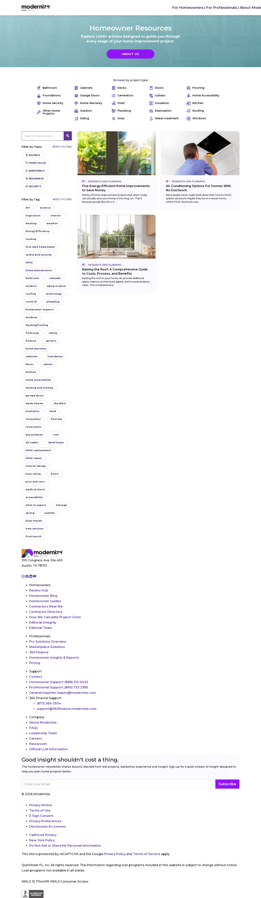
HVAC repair (34, 458)
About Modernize (140, 7)
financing (32, 333)
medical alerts (35, 489)
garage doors (35, 395)
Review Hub (38, 590)
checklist (59, 403)
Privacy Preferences (45, 821)
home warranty (36, 348)
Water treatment (164, 118)
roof (56, 434)
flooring (56, 419)
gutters (51, 340)
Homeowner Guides (45, 601)
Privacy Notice (40, 805)
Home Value (36, 162)
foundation (55, 356)
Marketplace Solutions (47, 647)
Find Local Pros (177, 8)
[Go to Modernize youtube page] (34, 576)
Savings (33, 155)
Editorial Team (40, 628)
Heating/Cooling (37, 325)
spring (30, 513)
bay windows (34, 434)
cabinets (31, 356)
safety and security (39, 254)
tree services (35, 528)
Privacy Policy (115, 854)
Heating (31, 223)
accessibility (34, 497)
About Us (130, 54)
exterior (45, 207)
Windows (196, 118)
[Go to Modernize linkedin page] (31, 576)
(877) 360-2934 (49, 703)
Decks (119, 87)
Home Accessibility (203, 95)
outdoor (31, 286)
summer (49, 513)
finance (31, 340)
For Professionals (106, 7)
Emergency (35, 170)
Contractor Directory (45, 612)
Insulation (159, 103)
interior (55, 215)
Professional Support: (58, 687)
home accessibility (38, 379)
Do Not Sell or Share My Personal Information (65, 845)
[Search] (239, 7)
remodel (54, 278)
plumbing (52, 301)
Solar (118, 118)
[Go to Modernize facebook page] (27, 576)
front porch (33, 536)
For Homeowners (71, 7)
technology (54, 293)
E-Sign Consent (41, 816)
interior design (36, 466)
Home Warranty (88, 103)
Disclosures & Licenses (47, 826)
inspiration (33, 215)
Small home (56, 442)
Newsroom (38, 744)
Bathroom (47, 87)
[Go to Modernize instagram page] (23, 576)
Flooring (195, 87)
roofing (31, 293)
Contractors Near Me (46, 606)
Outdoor (83, 110)
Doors (156, 87)
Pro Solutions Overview (47, 641)
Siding (81, 118)
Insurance (35, 178)
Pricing (34, 663)
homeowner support (39, 309)
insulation (32, 411)
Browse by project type (130, 80)
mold (52, 411)
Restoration (160, 110)
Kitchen (195, 103)
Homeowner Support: (58, 682)
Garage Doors (87, 95)
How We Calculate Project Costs (55, 617)
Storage (61, 505)
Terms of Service (146, 854)
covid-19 (31, 301)
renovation (33, 419)
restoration (33, 426)
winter (48, 364)
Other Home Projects (48, 112)
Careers (35, 738)
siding (53, 333)
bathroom (32, 278)
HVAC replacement (38, 450)
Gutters (157, 95)
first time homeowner (40, 246)
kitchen (31, 372)
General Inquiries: (62, 693)
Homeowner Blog (43, 596)
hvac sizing (33, 473)
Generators (122, 95)
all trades (32, 442)
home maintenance (39, 270)
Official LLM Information (48, 749)
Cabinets (83, 87)
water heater (35, 403)
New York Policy (42, 840)
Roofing (195, 110)
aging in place (56, 286)
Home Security (50, 103)
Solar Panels (34, 520)
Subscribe (227, 784)
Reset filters (62, 146)
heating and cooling (39, 387)
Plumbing (121, 110)
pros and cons (35, 481)
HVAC (118, 103)
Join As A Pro (214, 8)
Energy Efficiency (37, 231)
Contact (35, 677)
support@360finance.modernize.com (66, 709)
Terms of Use (40, 810)
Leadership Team (43, 733)
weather (52, 223)
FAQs (33, 728)
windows (31, 317)
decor (30, 364)
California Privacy (43, 835)
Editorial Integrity (42, 622)
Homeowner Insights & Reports (54, 657)
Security (33, 186)
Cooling (31, 239)
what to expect (36, 505)
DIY (28, 207)
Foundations (49, 95)
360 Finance (39, 652)
